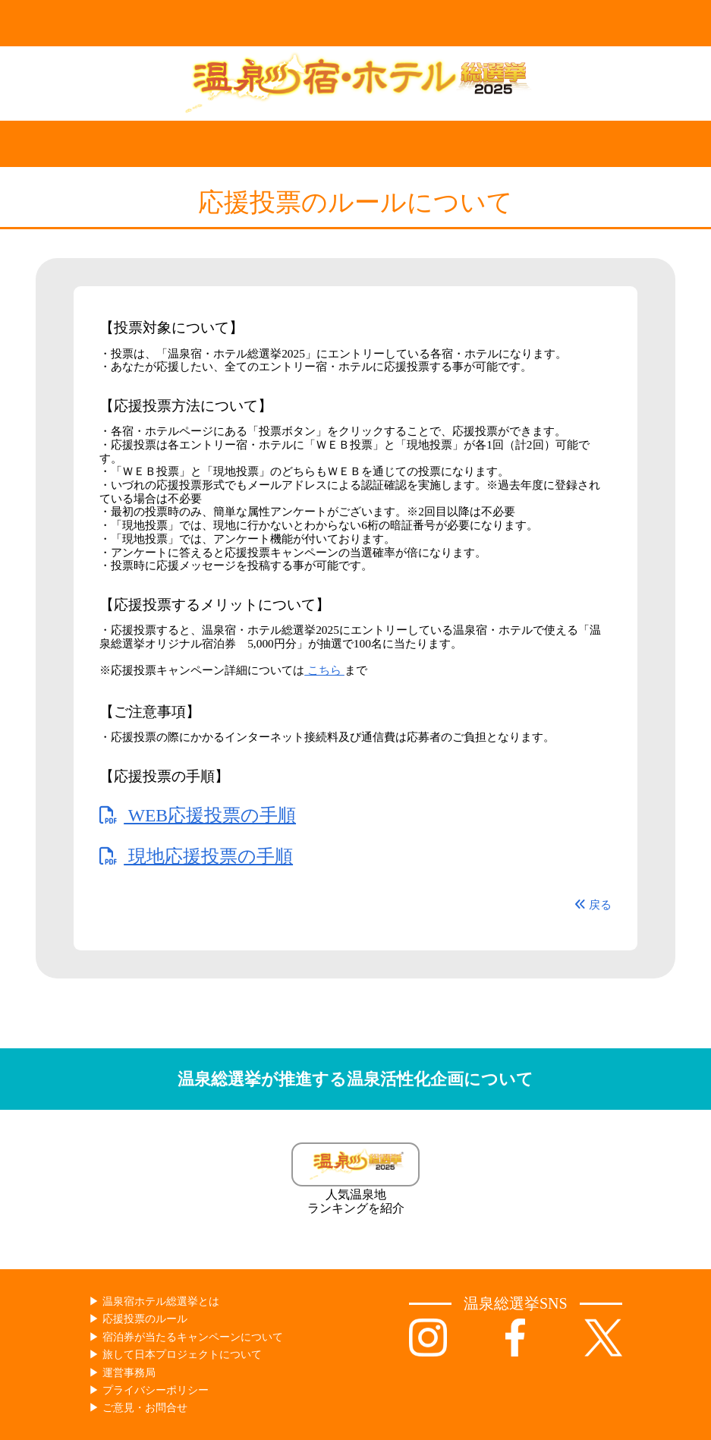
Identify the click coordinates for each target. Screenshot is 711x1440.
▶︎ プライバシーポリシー (149, 1390)
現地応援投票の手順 (196, 856)
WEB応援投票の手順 (197, 815)
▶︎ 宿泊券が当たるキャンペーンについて (186, 1337)
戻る (593, 904)
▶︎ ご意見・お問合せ (138, 1407)
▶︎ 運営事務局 (122, 1373)
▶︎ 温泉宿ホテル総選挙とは (154, 1301)
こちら (324, 669)
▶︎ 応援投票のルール (138, 1319)
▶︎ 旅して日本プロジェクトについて (175, 1354)
